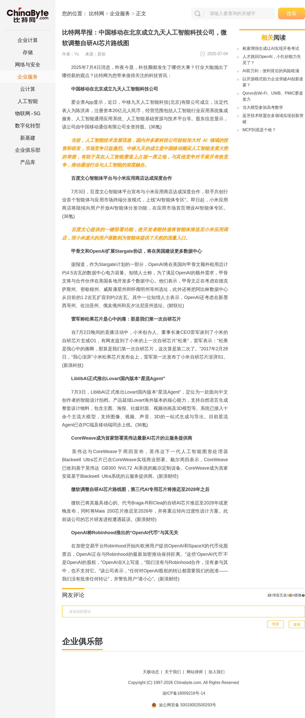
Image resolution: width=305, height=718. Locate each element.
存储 (28, 52)
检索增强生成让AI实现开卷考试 (270, 48)
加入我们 (216, 672)
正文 (141, 13)
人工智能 (28, 101)
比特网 (96, 13)
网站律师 (195, 672)
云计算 (27, 89)
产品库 (27, 162)
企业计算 (28, 40)
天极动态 (151, 672)
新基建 (27, 138)
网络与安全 (27, 64)
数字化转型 (27, 125)
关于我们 (173, 672)
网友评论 (73, 595)
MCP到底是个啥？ (259, 130)
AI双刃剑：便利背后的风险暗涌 (270, 71)
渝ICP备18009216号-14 (183, 693)
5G (28, 113)
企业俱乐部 (27, 150)
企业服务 (28, 77)
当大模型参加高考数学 (262, 107)
